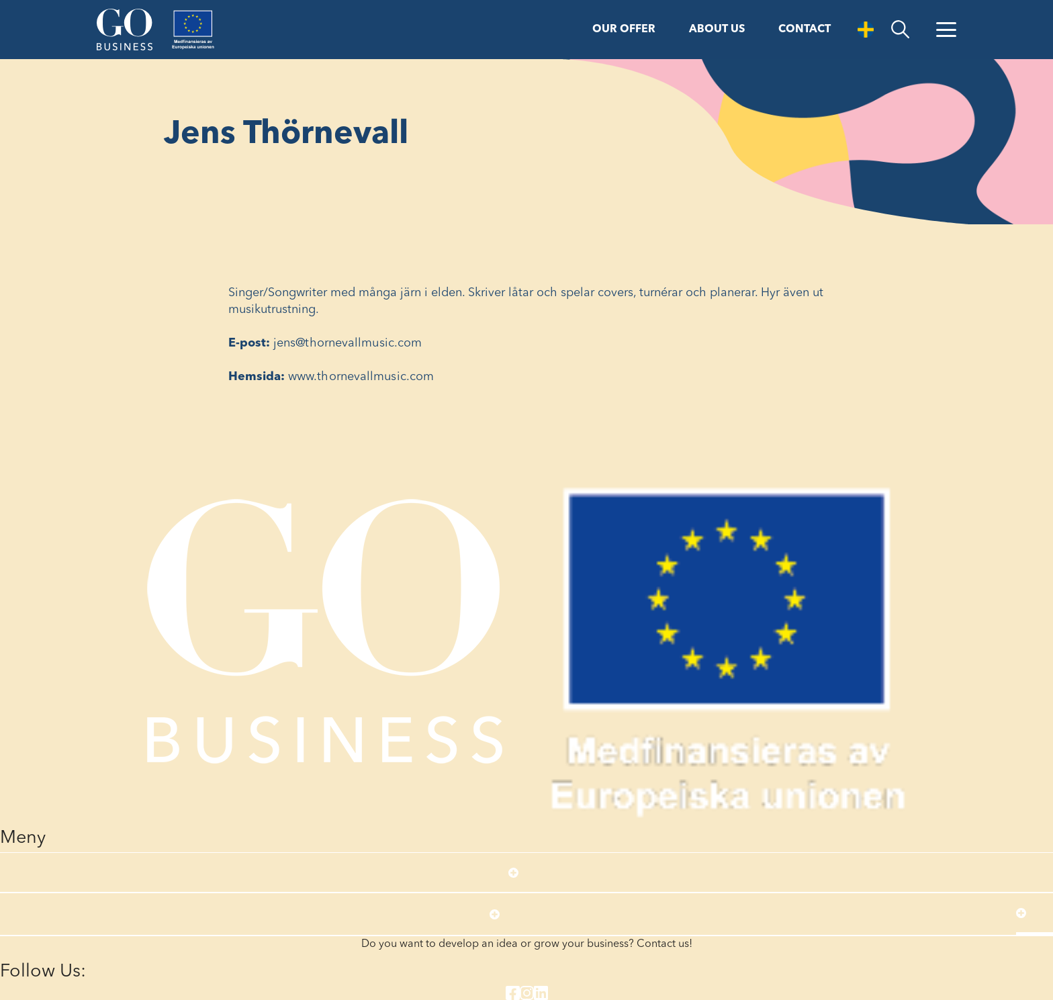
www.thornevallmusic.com (361, 377)
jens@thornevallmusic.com (347, 343)
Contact (804, 29)
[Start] (124, 29)
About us (717, 29)
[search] (900, 29)
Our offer (623, 29)
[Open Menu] (946, 29)
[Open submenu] (513, 872)
